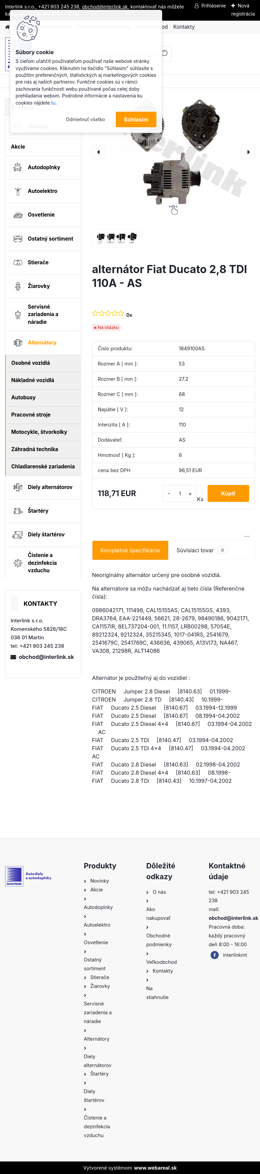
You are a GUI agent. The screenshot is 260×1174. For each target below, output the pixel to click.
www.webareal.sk (155, 1168)
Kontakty (184, 27)
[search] (164, 56)
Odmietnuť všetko (85, 119)
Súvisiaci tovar (202, 550)
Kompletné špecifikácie (130, 550)
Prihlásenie (213, 5)
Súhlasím (136, 119)
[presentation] (99, 152)
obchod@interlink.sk (46, 657)
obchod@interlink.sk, (105, 6)
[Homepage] (7, 27)
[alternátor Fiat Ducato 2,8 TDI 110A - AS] (173, 152)
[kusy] (180, 494)
